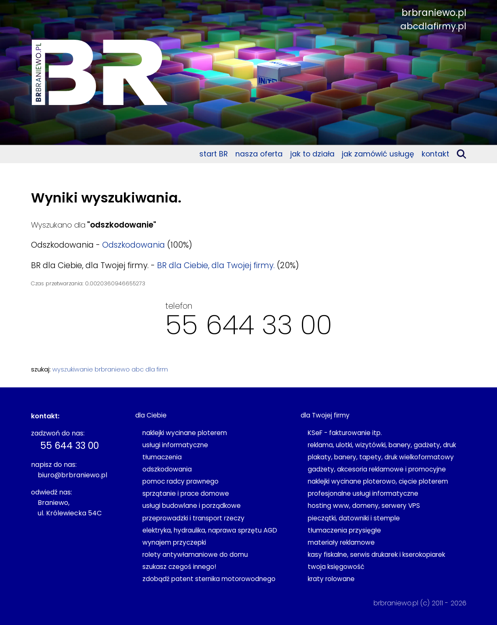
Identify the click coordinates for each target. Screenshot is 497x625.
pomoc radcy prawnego (180, 481)
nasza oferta (259, 154)
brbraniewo (112, 369)
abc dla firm (149, 369)
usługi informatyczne (175, 445)
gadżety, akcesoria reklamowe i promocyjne (377, 469)
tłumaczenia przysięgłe (344, 530)
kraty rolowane (331, 578)
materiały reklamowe (341, 542)
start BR (213, 154)
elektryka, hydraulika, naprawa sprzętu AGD (209, 530)
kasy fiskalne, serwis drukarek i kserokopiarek (376, 554)
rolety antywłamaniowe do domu (195, 554)
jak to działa (312, 154)
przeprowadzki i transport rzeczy (193, 518)
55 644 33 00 (248, 324)
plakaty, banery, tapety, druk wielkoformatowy (381, 457)
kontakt (435, 154)
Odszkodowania (133, 245)
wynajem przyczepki (174, 542)
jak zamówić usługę (378, 154)
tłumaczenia (162, 457)
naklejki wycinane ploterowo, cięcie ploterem (378, 481)
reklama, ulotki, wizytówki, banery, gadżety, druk (382, 445)
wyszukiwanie (72, 369)
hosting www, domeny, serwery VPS (364, 505)
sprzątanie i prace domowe (185, 493)
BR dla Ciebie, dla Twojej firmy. (216, 265)
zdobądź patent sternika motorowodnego (209, 578)
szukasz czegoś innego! (179, 566)
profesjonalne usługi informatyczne (363, 493)
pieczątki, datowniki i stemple (354, 518)
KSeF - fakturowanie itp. (345, 432)
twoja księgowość (336, 566)
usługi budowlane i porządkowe (191, 505)
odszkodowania (167, 469)
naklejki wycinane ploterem (184, 432)
